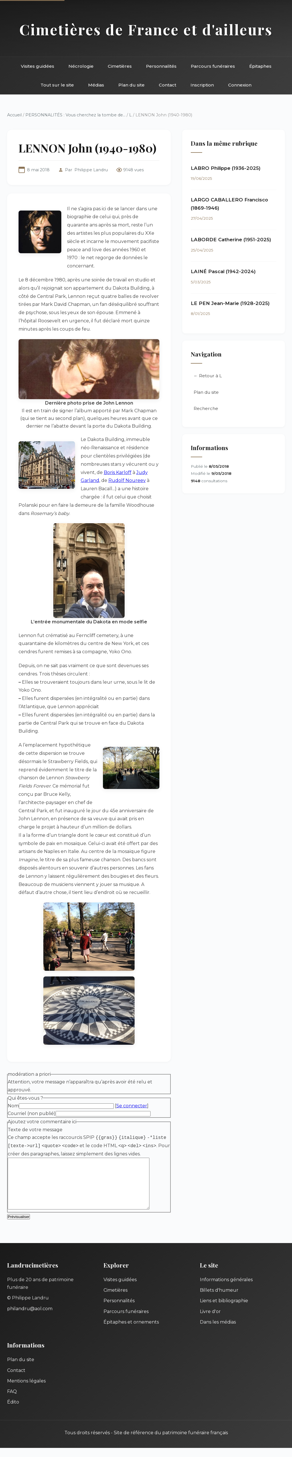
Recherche (206, 408)
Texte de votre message (35, 1129)
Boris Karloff (117, 472)
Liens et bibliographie (224, 1309)
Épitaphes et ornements (131, 1331)
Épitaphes (260, 66)
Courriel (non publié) (32, 1113)
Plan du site (131, 85)
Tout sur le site (57, 85)
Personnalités (161, 66)
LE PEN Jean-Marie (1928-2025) (230, 303)
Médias (96, 85)
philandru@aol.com (29, 1317)
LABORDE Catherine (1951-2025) (231, 240)
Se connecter (131, 1105)
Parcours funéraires (213, 66)
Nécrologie (81, 66)
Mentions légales (26, 1390)
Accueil (14, 115)
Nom (13, 1105)
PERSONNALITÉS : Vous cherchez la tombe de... (75, 115)
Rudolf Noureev (127, 480)
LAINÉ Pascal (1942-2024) (223, 271)
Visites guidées (37, 66)
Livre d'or (210, 1320)
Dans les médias (218, 1331)
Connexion (240, 85)
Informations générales (226, 1288)
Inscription (202, 85)
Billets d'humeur (219, 1299)
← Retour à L (208, 376)
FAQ (12, 1400)
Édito (13, 1411)
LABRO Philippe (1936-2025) (226, 168)
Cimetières (120, 66)
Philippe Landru (91, 169)
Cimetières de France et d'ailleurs (146, 29)
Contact (167, 85)
